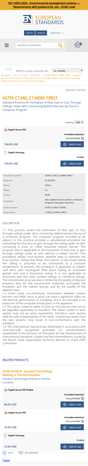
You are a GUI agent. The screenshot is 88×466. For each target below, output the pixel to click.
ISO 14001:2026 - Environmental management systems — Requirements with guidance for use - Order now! (44, 5)
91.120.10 (35, 75)
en (62, 33)
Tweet (6, 460)
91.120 (24, 75)
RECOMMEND (31, 452)
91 (15, 75)
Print (10, 452)
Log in (29, 33)
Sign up (41, 33)
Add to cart (75, 144)
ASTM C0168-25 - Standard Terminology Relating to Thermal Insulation (27, 377)
